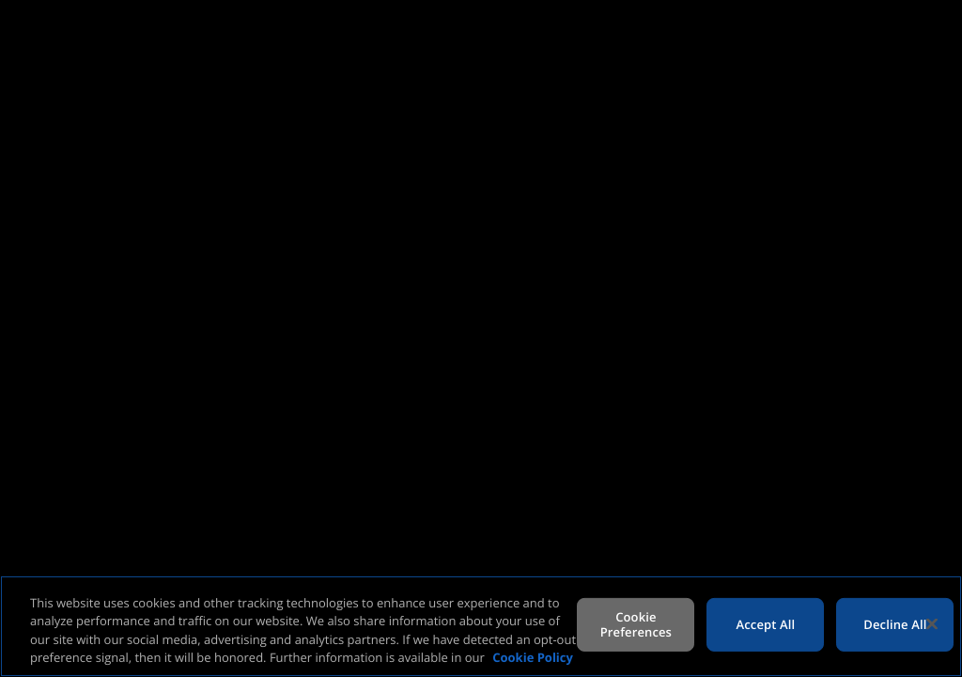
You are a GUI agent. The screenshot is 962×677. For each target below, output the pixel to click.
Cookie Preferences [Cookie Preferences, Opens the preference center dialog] (636, 624)
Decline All (894, 624)
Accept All (766, 624)
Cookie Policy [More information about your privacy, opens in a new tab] (532, 657)
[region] (481, 626)
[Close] (932, 623)
